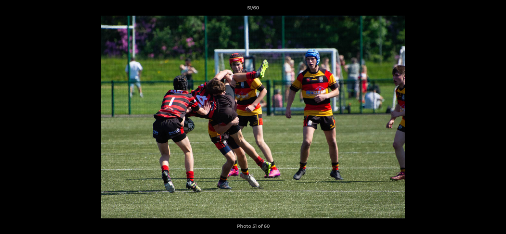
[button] (494, 9)
